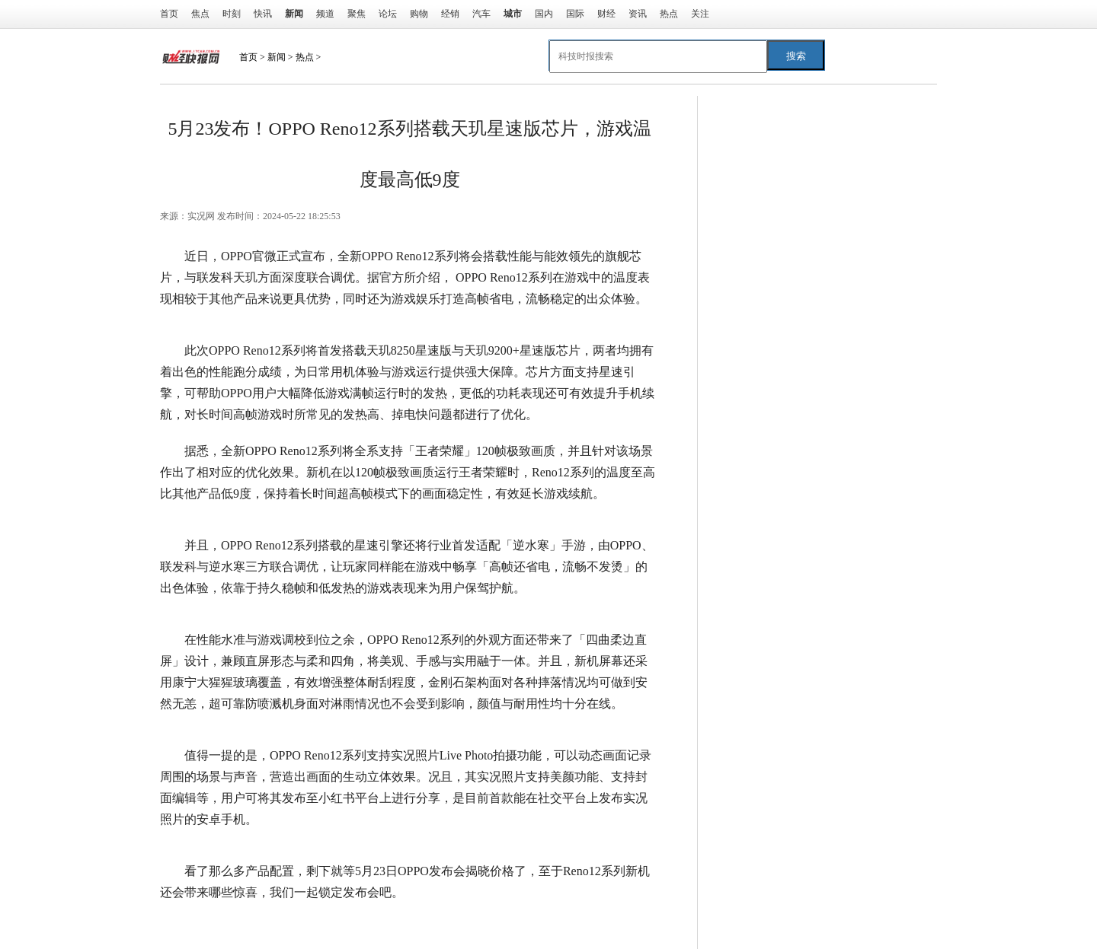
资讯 (637, 13)
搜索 (796, 56)
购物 (419, 13)
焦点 (200, 13)
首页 (169, 13)
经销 (450, 13)
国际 (575, 13)
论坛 (388, 13)
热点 (669, 13)
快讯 (263, 13)
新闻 (276, 57)
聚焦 (356, 13)
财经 (606, 13)
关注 (700, 13)
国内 (544, 13)
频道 (325, 13)
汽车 (481, 13)
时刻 (231, 13)
